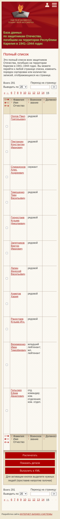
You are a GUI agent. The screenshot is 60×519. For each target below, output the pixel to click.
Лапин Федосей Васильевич (18, 271)
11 (29, 92)
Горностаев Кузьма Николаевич (18, 220)
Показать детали (30, 463)
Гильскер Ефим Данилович (17, 393)
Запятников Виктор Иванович (18, 245)
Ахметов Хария (16, 295)
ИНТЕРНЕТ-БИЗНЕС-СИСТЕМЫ (36, 514)
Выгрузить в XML (30, 470)
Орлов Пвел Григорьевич (18, 117)
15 (47, 93)
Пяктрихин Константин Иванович (17, 144)
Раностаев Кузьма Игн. (18, 320)
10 (24, 92)
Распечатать (30, 455)
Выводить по (11, 87)
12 (33, 92)
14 (43, 92)
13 (38, 92)
